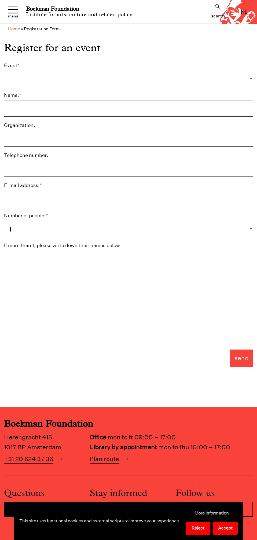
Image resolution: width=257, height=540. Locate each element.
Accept (225, 528)
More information (211, 513)
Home (14, 28)
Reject (198, 528)
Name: (12, 95)
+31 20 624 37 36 (28, 458)
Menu (13, 12)
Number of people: (26, 215)
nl (244, 12)
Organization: (19, 125)
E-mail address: (23, 185)
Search (218, 11)
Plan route (104, 458)
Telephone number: (26, 155)
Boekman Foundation (52, 9)
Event (11, 65)
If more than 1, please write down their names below (62, 245)
